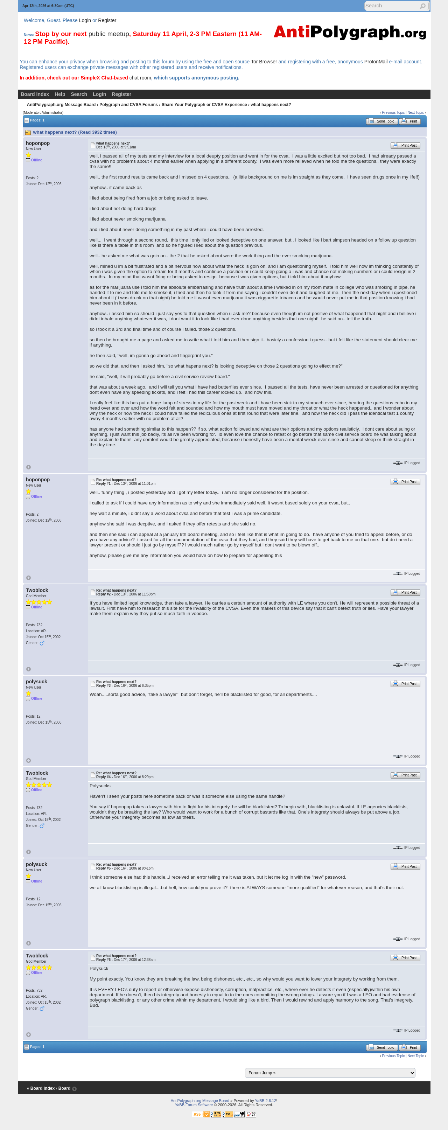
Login (85, 20)
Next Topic (415, 112)
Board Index (35, 94)
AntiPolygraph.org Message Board (61, 104)
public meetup (109, 33)
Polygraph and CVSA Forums (128, 104)
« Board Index (41, 1088)
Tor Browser (264, 61)
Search (79, 94)
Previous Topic (393, 112)
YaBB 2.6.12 (265, 1100)
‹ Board (63, 1088)
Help (60, 94)
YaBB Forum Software (194, 1105)
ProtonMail (376, 61)
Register (107, 20)
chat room (140, 78)
